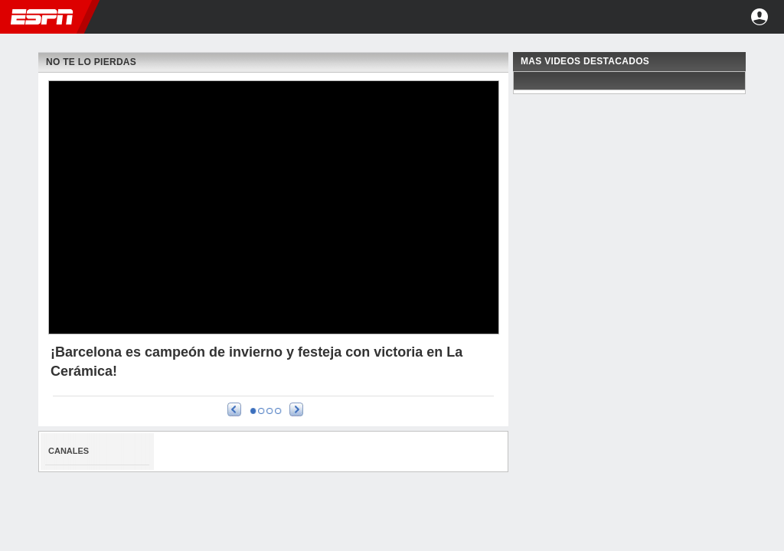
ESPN (42, 17)
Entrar (759, 17)
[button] (718, 17)
